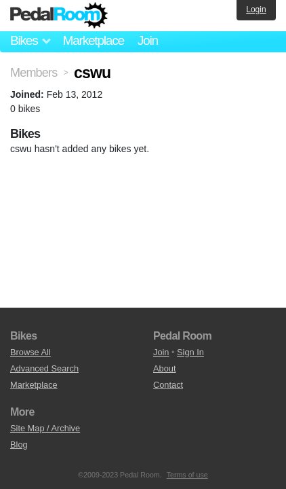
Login (256, 9)
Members (33, 72)
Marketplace (92, 40)
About (164, 368)
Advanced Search (44, 368)
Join (148, 40)
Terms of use (187, 475)
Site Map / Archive (45, 428)
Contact (168, 385)
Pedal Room (59, 15)
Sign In (190, 352)
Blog (19, 444)
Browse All (30, 352)
